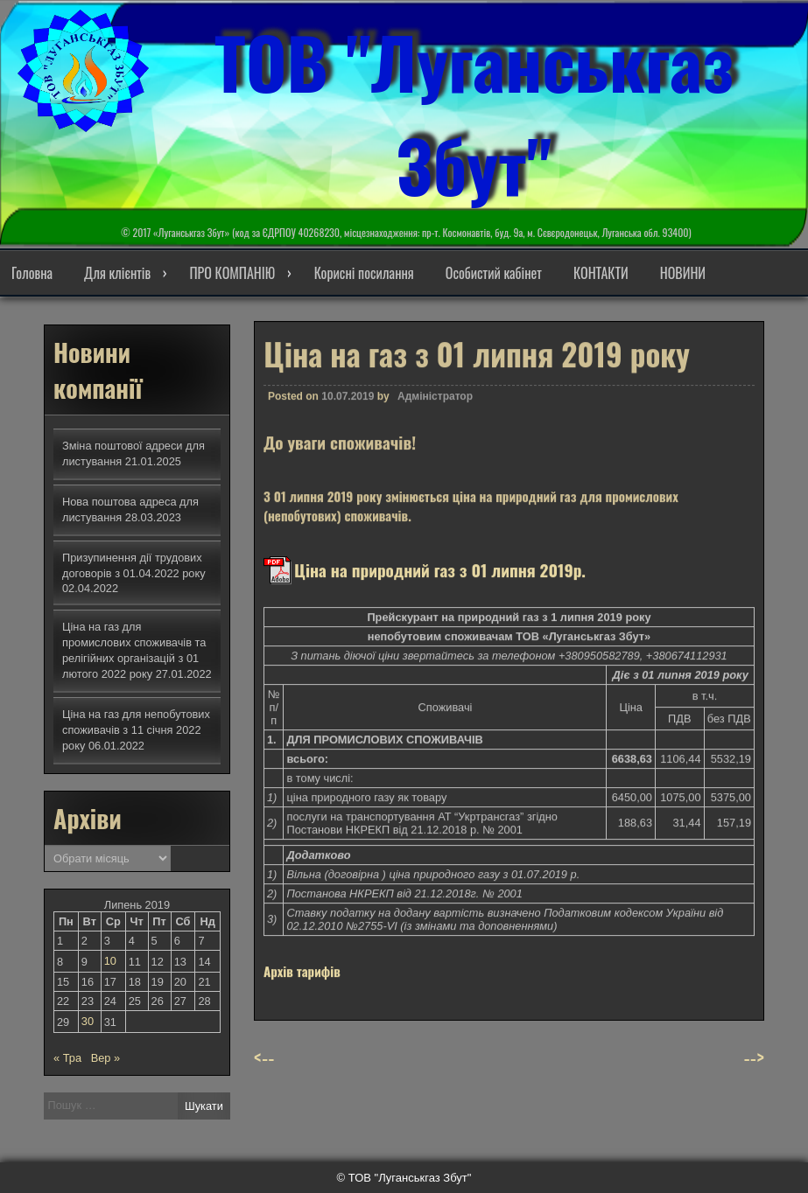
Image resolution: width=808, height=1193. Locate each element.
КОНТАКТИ (601, 272)
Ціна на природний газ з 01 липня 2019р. (440, 580)
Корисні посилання (364, 272)
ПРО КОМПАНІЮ (232, 272)
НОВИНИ (683, 272)
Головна (32, 272)
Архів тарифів (302, 981)
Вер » (105, 1057)
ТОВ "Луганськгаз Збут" (474, 113)
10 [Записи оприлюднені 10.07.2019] (110, 960)
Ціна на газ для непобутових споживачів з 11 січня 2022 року (136, 730)
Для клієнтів (117, 272)
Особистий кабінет (494, 272)
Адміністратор (435, 407)
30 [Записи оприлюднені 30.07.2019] (87, 1021)
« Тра (67, 1057)
